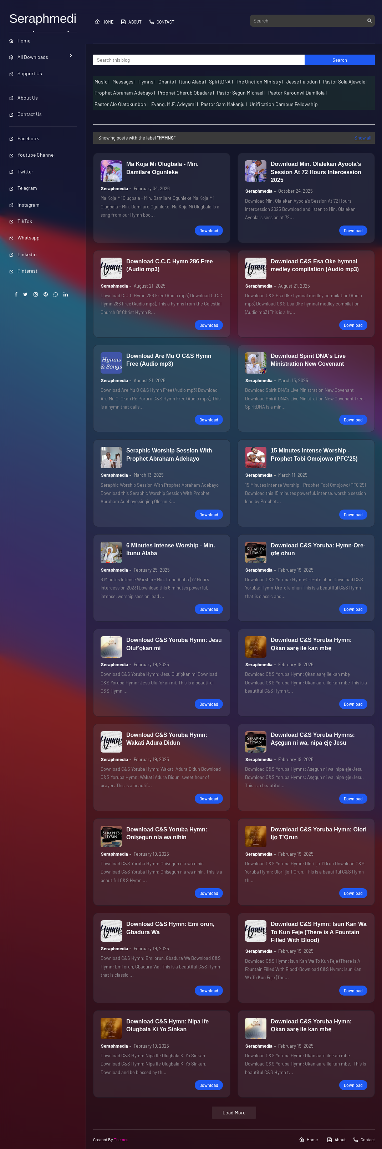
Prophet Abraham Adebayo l (125, 93)
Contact (161, 22)
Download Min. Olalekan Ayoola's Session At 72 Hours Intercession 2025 (316, 172)
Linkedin (23, 254)
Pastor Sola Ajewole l (345, 82)
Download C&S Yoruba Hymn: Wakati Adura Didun (166, 739)
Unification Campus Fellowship (284, 104)
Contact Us (25, 114)
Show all (363, 138)
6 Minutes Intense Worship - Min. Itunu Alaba (170, 549)
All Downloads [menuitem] (28, 57)
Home (104, 22)
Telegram (23, 188)
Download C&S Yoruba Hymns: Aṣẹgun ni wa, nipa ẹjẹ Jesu (313, 739)
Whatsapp (24, 237)
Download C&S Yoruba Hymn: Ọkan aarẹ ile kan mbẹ (311, 644)
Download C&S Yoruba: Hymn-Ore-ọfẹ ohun (318, 549)
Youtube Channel (32, 155)
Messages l (124, 82)
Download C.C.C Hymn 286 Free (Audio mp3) (169, 265)
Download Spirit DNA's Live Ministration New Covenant (308, 360)
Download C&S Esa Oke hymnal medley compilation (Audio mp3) (315, 265)
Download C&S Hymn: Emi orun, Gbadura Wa (170, 928)
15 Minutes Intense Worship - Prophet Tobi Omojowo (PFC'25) (314, 454)
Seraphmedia (114, 188)
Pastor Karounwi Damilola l (297, 93)
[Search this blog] (199, 60)
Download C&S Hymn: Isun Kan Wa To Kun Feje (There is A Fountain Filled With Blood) (319, 932)
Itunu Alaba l (192, 82)
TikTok (20, 221)
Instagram (24, 205)
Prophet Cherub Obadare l (186, 93)
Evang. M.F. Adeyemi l (174, 104)
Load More (234, 1112)
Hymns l (147, 82)
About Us (23, 98)
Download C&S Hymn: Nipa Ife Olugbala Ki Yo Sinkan (167, 1025)
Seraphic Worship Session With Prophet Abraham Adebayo (169, 454)
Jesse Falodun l (303, 82)
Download (208, 230)
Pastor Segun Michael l (241, 93)
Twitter (21, 171)
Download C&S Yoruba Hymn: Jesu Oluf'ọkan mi (174, 644)
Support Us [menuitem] (25, 73)
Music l (102, 82)
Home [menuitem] (19, 40)
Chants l (167, 82)
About (131, 22)
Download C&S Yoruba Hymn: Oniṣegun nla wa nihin (166, 833)
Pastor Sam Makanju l (224, 104)
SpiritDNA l (221, 82)
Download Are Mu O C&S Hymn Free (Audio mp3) (169, 360)
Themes (121, 1139)
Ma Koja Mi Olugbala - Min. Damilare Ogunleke (162, 168)
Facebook (24, 138)
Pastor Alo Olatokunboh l (121, 104)
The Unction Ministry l (259, 82)
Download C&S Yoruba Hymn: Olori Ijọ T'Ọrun (319, 833)
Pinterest (23, 271)
